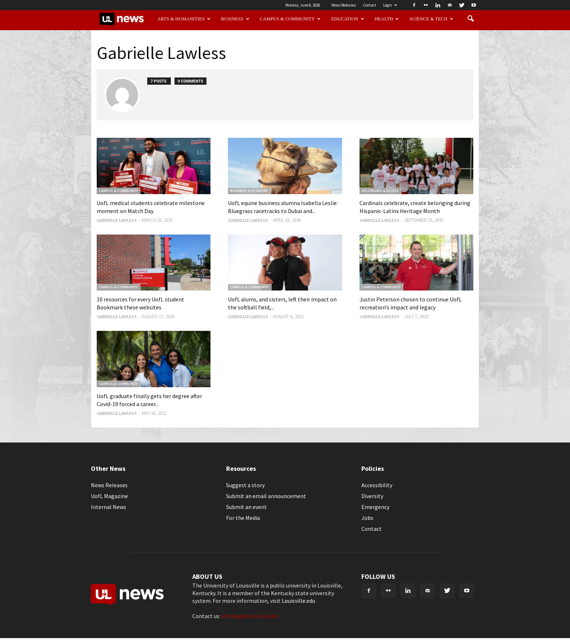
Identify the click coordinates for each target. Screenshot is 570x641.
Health (387, 18)
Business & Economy (249, 190)
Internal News (108, 506)
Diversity (372, 496)
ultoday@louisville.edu (249, 616)
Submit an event (246, 506)
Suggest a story (245, 485)
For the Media (243, 517)
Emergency (375, 506)
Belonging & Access (380, 190)
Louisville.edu (298, 600)
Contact (369, 5)
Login (390, 5)
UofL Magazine (109, 496)
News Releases (344, 5)
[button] (470, 19)
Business (235, 18)
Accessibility (376, 485)
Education (347, 18)
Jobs (367, 517)
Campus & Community (290, 18)
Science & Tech (431, 18)
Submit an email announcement (266, 496)
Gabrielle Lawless (117, 220)
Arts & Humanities (183, 18)
